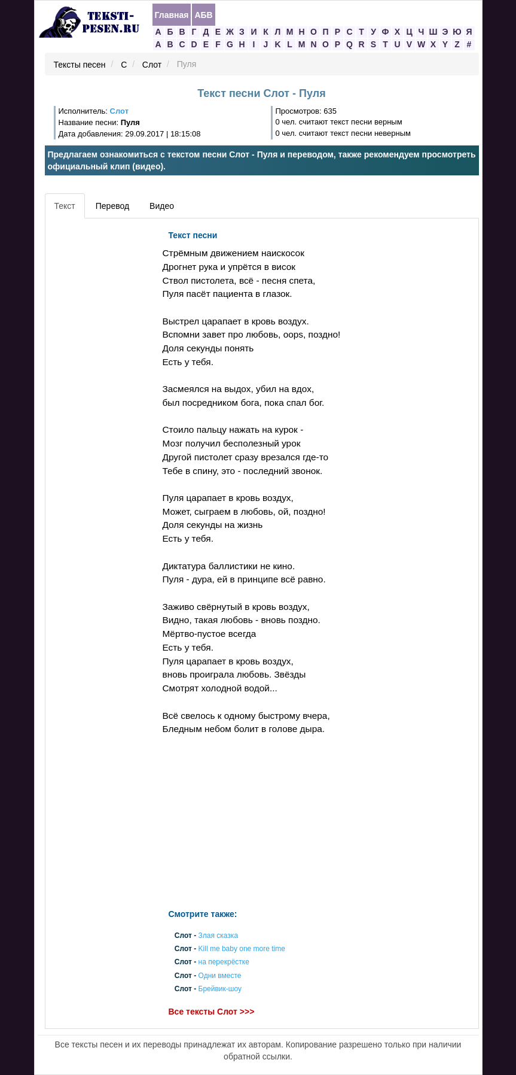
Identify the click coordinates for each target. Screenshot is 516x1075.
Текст (64, 206)
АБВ (203, 15)
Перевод (112, 206)
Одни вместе (220, 975)
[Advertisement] (102, 404)
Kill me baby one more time (242, 949)
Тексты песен (80, 64)
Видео (161, 206)
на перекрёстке (224, 962)
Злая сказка (219, 935)
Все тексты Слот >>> (212, 1011)
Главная (172, 15)
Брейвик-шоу (220, 989)
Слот (151, 64)
